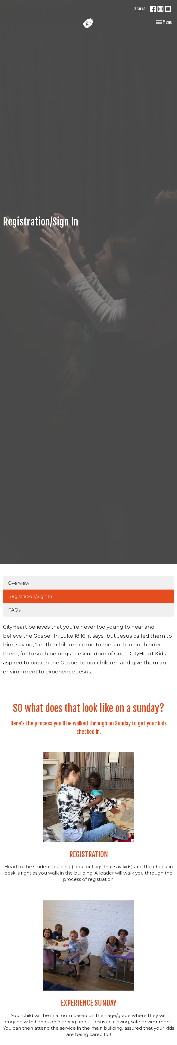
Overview (18, 583)
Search (139, 8)
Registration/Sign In (30, 596)
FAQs (14, 610)
